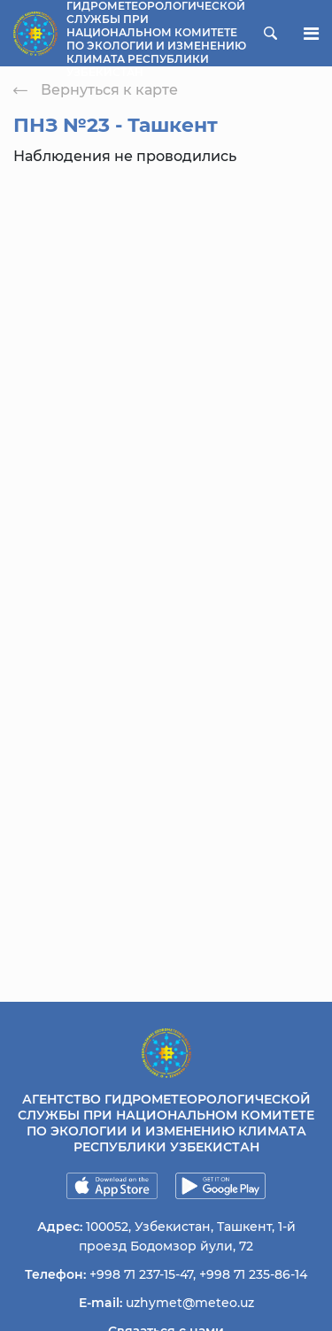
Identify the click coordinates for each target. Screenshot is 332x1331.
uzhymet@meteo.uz (190, 1303)
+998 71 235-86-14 (253, 1274)
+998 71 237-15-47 (141, 1274)
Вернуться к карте (95, 89)
